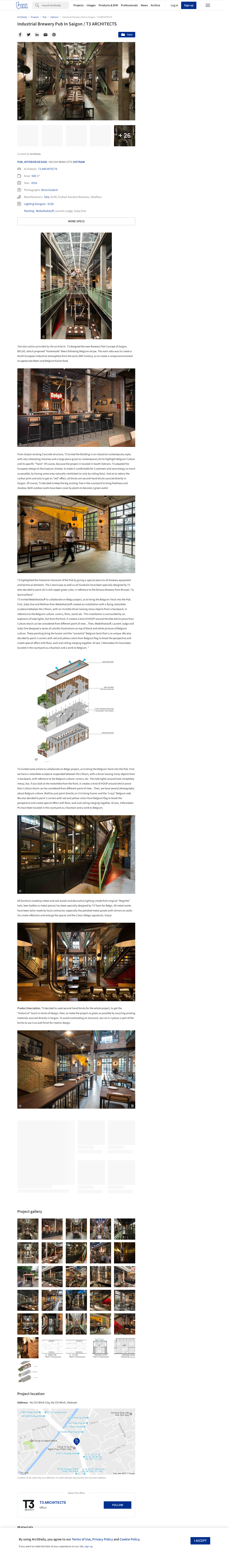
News (144, 5)
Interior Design (35, 162)
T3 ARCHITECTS (47, 169)
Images (91, 5)
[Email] (45, 34)
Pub (20, 162)
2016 (34, 183)
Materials (201, 1339)
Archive (155, 5)
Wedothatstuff (44, 211)
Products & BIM (108, 5)
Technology (180, 1339)
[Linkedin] (37, 34)
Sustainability (157, 1339)
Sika (46, 197)
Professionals (129, 5)
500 (34, 176)
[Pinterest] (54, 34)
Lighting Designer (35, 204)
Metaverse (155, 1347)
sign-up (89, 1546)
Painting (29, 211)
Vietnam (79, 162)
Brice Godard (49, 190)
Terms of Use (81, 1539)
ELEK (51, 204)
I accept (200, 1540)
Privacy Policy (102, 1539)
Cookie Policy (129, 1539)
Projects (78, 5)
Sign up (188, 5)
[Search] (55, 5)
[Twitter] (28, 34)
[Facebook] (20, 34)
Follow (117, 1505)
